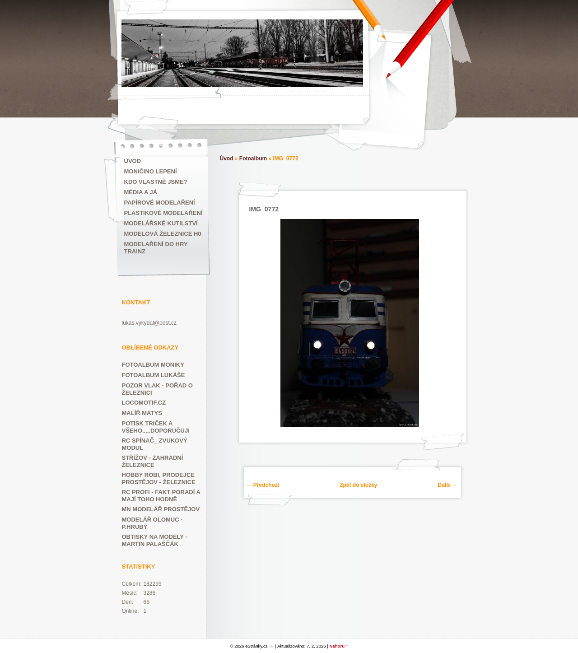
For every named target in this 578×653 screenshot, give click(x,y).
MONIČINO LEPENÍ (150, 171)
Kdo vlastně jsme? (155, 181)
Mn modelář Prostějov (161, 509)
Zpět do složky (358, 485)
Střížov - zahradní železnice (152, 461)
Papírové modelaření (159, 202)
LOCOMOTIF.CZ (144, 402)
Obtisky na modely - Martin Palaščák (154, 540)
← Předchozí (263, 485)
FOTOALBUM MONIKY (153, 364)
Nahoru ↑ (339, 646)
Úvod (132, 161)
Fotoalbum (253, 158)
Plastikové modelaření (163, 213)
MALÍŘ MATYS (142, 413)
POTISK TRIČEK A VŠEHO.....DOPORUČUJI (156, 427)
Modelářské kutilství (161, 223)
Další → (447, 485)
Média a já (141, 192)
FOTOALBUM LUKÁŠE (153, 375)
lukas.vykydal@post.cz (149, 323)
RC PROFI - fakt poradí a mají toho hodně (161, 496)
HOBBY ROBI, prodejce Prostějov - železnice (159, 478)
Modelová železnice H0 (162, 233)
